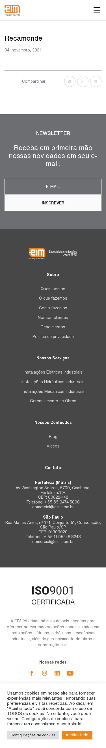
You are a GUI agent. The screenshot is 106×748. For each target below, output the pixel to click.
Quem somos (53, 289)
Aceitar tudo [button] (77, 735)
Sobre (53, 275)
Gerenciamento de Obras (53, 401)
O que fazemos (53, 298)
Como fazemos (53, 308)
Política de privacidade (53, 337)
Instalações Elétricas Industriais (53, 372)
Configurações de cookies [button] (32, 735)
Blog (53, 437)
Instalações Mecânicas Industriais (53, 391)
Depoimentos (53, 327)
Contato (53, 468)
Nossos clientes (53, 318)
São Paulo (53, 517)
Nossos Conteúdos (53, 422)
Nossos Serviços (53, 358)
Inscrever (53, 203)
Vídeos (53, 446)
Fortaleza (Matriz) (53, 482)
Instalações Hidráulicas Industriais (53, 382)
